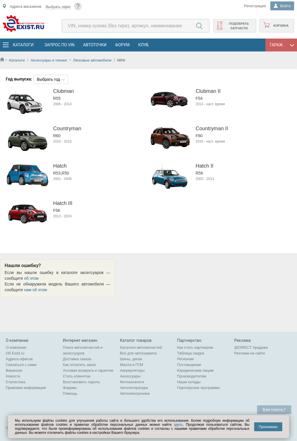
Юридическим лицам (195, 370)
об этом (31, 278)
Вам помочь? (274, 409)
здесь (178, 425)
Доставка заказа (77, 359)
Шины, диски (131, 359)
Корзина (280, 25)
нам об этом (35, 289)
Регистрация (255, 6)
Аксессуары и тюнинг (48, 60)
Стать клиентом (76, 376)
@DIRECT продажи (251, 347)
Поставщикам (189, 365)
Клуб (143, 45)
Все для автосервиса (138, 353)
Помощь (70, 393)
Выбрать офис (58, 7)
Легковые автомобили (92, 60)
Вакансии (14, 370)
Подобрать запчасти (239, 26)
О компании (16, 347)
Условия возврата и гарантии (88, 370)
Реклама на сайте (249, 353)
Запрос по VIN (59, 45)
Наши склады (188, 382)
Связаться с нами (21, 365)
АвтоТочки (95, 45)
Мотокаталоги (132, 382)
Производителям (191, 376)
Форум (122, 45)
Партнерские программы (198, 388)
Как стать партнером (195, 347)
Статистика (15, 382)
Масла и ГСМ (131, 365)
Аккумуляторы (132, 370)
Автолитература (134, 388)
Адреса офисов (19, 359)
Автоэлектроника (135, 393)
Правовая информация (26, 388)
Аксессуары (130, 376)
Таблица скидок (190, 353)
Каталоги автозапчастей (141, 347)
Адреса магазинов (25, 6)
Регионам (185, 359)
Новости (13, 376)
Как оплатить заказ (79, 365)
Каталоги (23, 45)
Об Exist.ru (15, 353)
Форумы (70, 388)
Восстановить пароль (81, 382)
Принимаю (268, 427)
